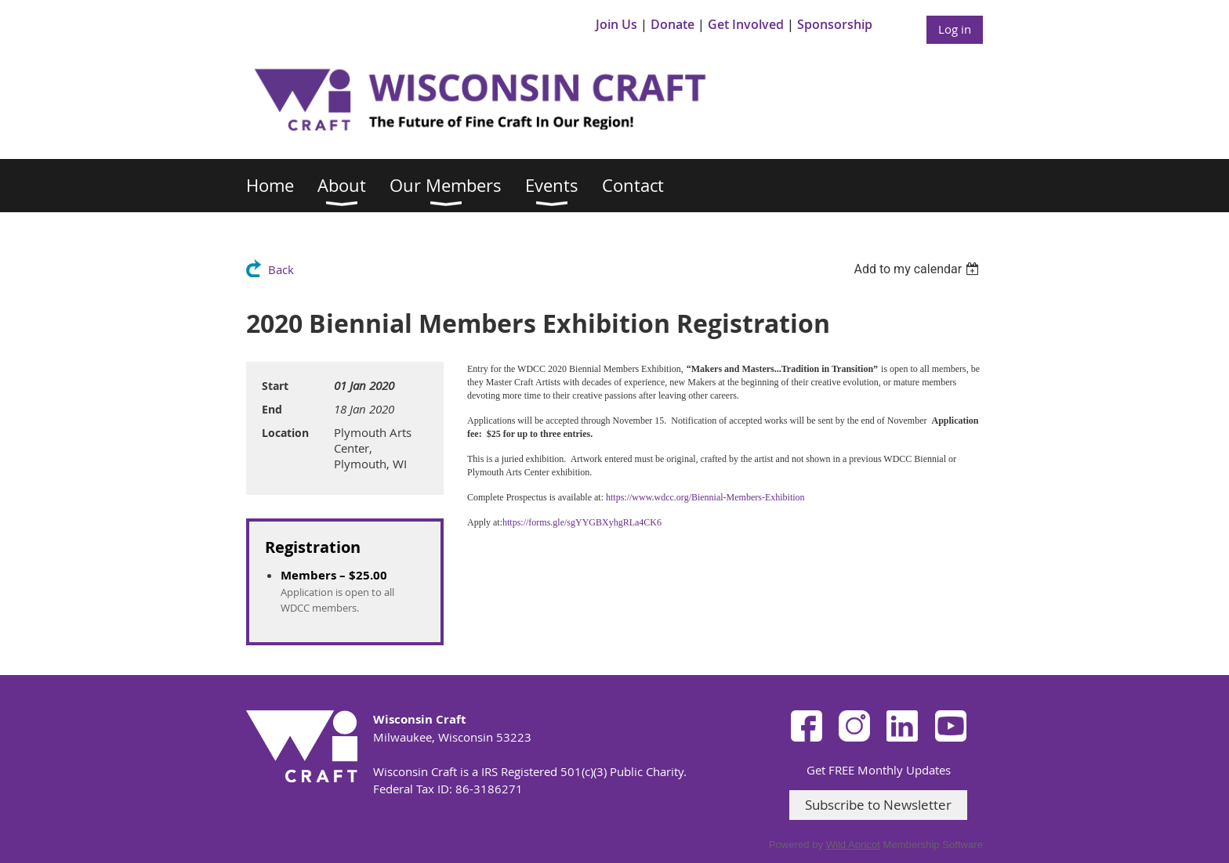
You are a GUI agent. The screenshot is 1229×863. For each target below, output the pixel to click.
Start (275, 385)
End (272, 409)
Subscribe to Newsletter (878, 805)
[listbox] (918, 269)
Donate (672, 24)
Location (285, 432)
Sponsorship (834, 24)
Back (281, 269)
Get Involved (746, 24)
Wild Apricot (853, 844)
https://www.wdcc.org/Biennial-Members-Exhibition (705, 497)
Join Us (616, 24)
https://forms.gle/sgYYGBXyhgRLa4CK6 (582, 522)
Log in (954, 29)
